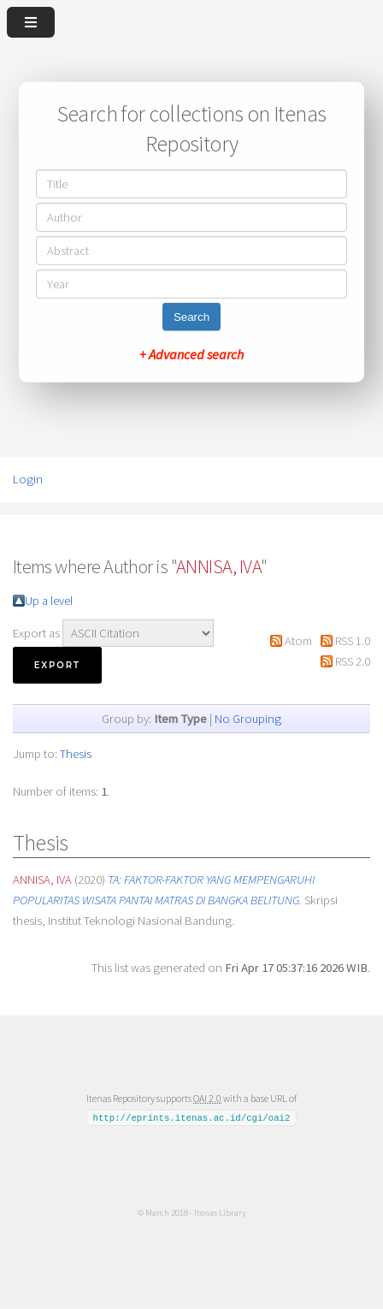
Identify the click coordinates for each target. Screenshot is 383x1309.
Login (28, 479)
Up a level (49, 600)
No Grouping (248, 718)
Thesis (75, 753)
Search (191, 317)
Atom (298, 641)
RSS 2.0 (352, 661)
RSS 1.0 (352, 641)
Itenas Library (220, 1212)
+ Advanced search (191, 354)
